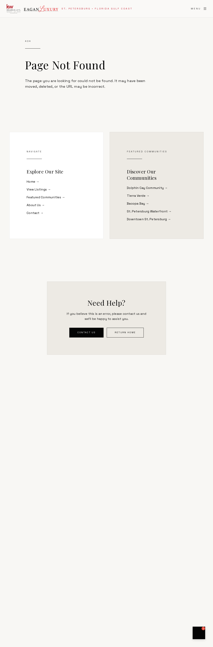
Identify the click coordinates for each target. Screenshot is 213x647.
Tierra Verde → (138, 196)
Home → (33, 182)
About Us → (36, 205)
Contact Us (86, 332)
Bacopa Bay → (138, 203)
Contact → (35, 213)
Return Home (125, 332)
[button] (199, 633)
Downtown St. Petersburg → (149, 219)
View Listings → (39, 189)
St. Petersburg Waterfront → (149, 211)
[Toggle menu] (199, 9)
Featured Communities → (46, 197)
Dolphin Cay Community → (147, 188)
